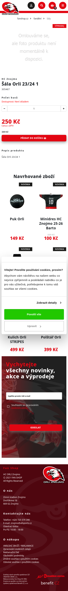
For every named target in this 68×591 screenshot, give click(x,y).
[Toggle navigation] (62, 5)
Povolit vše (34, 314)
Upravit (34, 326)
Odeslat (35, 427)
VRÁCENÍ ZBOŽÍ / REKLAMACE (18, 545)
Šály (49, 18)
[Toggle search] (41, 5)
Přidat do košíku (33, 138)
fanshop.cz (22, 18)
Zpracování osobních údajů (17, 549)
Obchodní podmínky (13, 555)
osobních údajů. (19, 407)
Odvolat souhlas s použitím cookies (21, 562)
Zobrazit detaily (47, 302)
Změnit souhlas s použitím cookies (20, 558)
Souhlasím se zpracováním (24, 406)
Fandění (38, 18)
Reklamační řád (11, 552)
